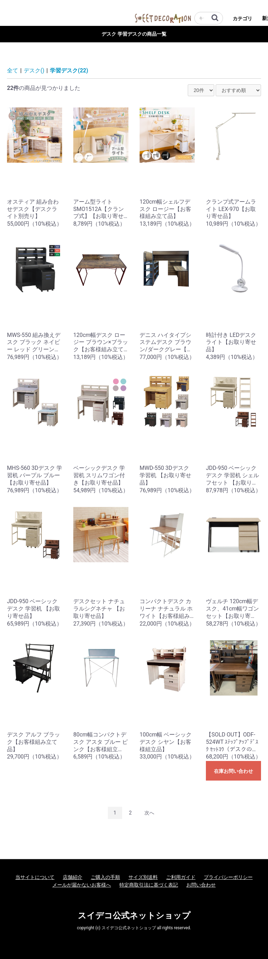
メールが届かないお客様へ (81, 885)
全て (12, 70)
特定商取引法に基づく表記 (148, 885)
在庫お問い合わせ (233, 771)
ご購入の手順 (105, 877)
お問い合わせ (201, 885)
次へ (149, 813)
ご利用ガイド (180, 877)
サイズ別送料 (143, 877)
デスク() (34, 70)
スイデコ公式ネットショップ (134, 916)
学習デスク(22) (69, 70)
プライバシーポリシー (228, 877)
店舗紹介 (72, 877)
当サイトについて (34, 877)
